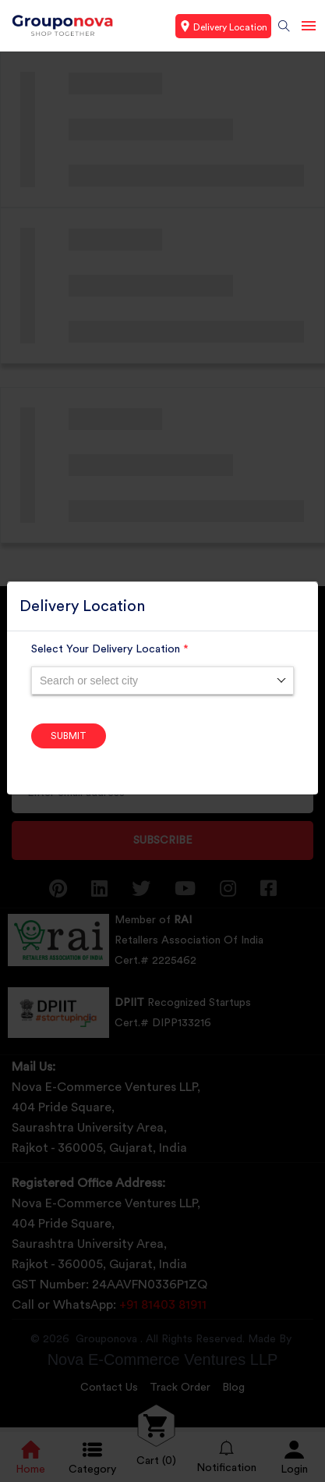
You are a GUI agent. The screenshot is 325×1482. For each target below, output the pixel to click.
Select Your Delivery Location (110, 649)
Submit (69, 736)
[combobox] (162, 680)
